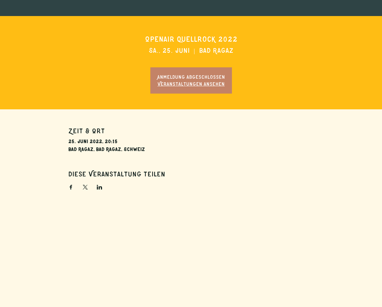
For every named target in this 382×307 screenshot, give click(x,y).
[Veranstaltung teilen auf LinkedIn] (99, 187)
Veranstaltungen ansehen (191, 84)
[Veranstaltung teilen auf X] (85, 187)
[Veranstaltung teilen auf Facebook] (71, 187)
